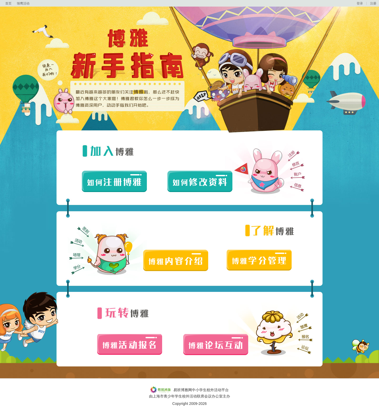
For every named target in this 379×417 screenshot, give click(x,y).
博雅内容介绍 (175, 260)
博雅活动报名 (129, 344)
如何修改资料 (199, 181)
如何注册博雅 (114, 181)
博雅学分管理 (259, 260)
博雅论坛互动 (215, 344)
